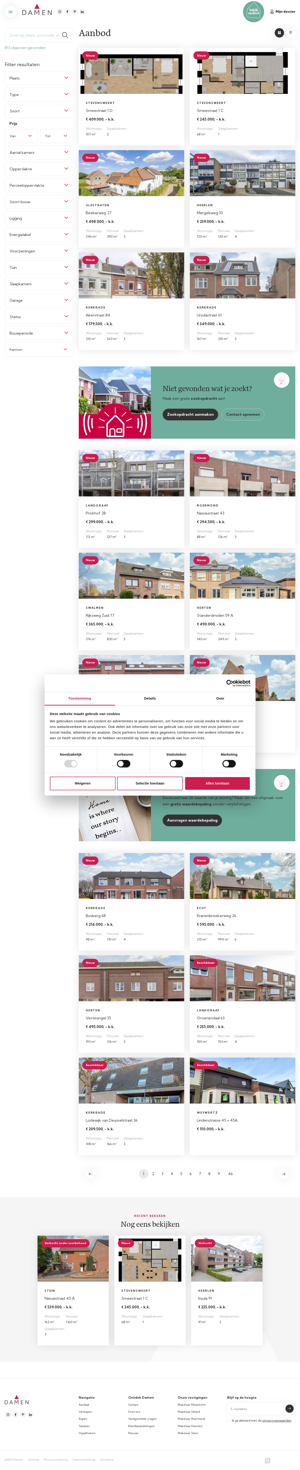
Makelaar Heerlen (190, 1426)
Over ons (134, 1411)
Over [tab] (220, 698)
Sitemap (33, 1459)
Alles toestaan (217, 783)
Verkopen (85, 1411)
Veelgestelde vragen (142, 1418)
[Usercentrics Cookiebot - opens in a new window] (229, 683)
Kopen (83, 1418)
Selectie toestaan (150, 783)
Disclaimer (107, 1459)
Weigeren (82, 783)
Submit (289, 1409)
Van (13, 136)
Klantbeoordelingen (141, 1426)
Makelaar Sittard (189, 1411)
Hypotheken (87, 1433)
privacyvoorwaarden (277, 1420)
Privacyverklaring (56, 1459)
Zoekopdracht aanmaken (190, 414)
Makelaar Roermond (191, 1418)
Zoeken (67, 35)
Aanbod (84, 1404)
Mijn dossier (282, 11)
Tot (48, 136)
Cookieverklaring (83, 1459)
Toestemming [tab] (79, 698)
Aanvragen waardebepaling (192, 820)
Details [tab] (150, 698)
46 (230, 1173)
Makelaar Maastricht (192, 1404)
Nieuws (133, 1433)
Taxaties (84, 1426)
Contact (133, 1404)
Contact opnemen (243, 414)
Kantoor (16, 349)
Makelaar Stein (188, 1433)
